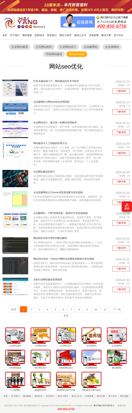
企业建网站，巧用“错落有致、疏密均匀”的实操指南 (60, 213)
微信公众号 (77, 396)
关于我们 (15, 396)
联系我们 (50, 396)
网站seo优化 (77, 54)
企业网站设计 (68, 46)
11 (105, 309)
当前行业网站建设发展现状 (47, 279)
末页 (66, 315)
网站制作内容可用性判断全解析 (50, 238)
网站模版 (27, 396)
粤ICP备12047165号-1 (104, 405)
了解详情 (121, 91)
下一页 (117, 309)
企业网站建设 (19, 46)
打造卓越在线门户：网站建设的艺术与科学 (56, 81)
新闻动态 (38, 396)
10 (95, 309)
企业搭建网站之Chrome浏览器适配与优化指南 (58, 192)
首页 (6, 396)
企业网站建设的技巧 (44, 171)
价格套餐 (89, 396)
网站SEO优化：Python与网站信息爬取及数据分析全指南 (63, 258)
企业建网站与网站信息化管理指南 (51, 101)
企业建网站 (90, 46)
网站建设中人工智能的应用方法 (50, 143)
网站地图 (124, 396)
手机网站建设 (54, 54)
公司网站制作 (44, 46)
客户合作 (112, 396)
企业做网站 (112, 46)
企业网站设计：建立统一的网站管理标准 (55, 122)
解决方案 (101, 396)
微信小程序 (63, 396)
